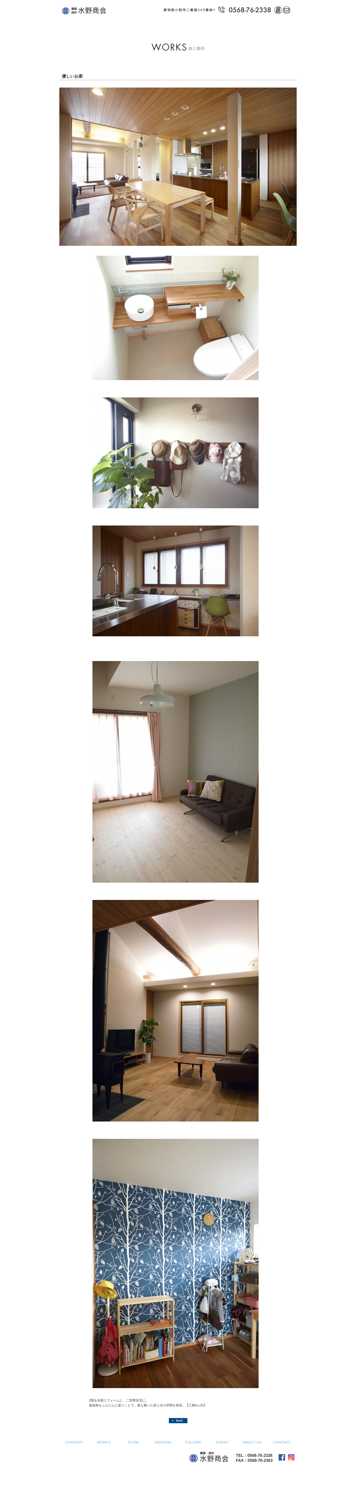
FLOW (133, 1442)
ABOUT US (252, 1442)
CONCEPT (74, 1442)
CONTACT (281, 1442)
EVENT (222, 1442)
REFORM (163, 1442)
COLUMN (193, 1442)
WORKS (104, 1442)
